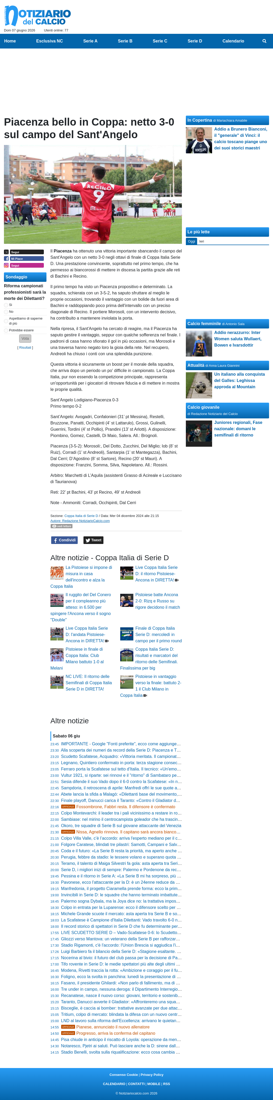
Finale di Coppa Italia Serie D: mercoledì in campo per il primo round (158, 634)
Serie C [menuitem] (160, 41)
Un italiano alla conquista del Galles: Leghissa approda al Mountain (239, 380)
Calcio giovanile (203, 407)
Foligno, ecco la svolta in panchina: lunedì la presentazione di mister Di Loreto (133, 976)
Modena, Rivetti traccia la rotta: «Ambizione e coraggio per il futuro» (124, 970)
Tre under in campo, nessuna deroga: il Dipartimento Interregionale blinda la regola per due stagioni (153, 989)
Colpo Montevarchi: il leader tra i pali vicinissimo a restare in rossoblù (125, 813)
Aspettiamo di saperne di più (26, 320)
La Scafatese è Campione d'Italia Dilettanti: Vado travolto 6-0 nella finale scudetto (136, 920)
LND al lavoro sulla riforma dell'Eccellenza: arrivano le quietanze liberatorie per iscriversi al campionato (157, 1020)
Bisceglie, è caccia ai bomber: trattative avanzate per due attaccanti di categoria (135, 1008)
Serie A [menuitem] (90, 41)
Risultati (25, 347)
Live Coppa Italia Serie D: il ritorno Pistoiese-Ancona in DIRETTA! (156, 573)
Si (10, 305)
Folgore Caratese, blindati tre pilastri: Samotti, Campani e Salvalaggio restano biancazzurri (145, 844)
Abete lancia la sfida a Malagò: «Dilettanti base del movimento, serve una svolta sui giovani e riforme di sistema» (166, 794)
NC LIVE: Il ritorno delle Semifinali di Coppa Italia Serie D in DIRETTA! (89, 682)
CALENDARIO (114, 1084)
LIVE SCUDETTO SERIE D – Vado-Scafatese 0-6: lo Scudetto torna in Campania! (137, 932)
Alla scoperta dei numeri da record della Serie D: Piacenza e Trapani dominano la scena (143, 750)
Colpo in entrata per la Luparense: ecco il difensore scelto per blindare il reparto (135, 907)
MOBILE (153, 1084)
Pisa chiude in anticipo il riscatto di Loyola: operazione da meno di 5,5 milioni (132, 1039)
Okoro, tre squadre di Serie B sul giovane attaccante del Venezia (121, 825)
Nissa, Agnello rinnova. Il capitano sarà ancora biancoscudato (126, 832)
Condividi (64, 540)
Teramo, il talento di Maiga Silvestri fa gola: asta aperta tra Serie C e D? (127, 863)
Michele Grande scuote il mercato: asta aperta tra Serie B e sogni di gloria (130, 914)
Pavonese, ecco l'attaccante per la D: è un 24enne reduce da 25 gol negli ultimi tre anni (142, 882)
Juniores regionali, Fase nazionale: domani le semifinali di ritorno (238, 428)
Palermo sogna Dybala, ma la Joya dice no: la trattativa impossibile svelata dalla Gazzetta (144, 901)
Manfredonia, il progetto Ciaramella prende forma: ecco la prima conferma (130, 888)
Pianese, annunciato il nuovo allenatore (105, 1027)
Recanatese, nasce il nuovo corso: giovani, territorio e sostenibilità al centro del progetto (143, 995)
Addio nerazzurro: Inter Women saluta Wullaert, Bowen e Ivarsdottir (237, 338)
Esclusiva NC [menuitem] (49, 41)
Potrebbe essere (21, 330)
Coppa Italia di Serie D (81, 516)
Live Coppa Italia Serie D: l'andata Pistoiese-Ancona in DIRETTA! (87, 634)
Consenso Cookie (123, 1075)
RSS (166, 1084)
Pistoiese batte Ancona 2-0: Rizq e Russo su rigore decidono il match (157, 601)
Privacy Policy (152, 1075)
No (11, 312)
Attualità (195, 365)
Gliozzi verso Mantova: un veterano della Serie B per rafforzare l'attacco (128, 939)
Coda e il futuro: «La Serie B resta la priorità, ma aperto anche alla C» (126, 851)
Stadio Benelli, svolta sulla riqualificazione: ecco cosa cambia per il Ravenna (132, 1052)
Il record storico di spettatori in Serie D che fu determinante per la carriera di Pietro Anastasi (146, 926)
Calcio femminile (204, 323)
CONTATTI (136, 1084)
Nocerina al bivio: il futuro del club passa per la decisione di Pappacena (127, 958)
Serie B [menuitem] (125, 41)
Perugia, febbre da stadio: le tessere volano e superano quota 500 (122, 857)
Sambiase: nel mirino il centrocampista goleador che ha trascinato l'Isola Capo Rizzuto (141, 819)
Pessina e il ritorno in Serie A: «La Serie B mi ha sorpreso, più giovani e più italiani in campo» (147, 876)
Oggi (191, 241)
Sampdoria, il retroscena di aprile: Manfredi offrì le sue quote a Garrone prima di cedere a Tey (148, 788)
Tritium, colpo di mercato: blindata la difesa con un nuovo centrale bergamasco (134, 1014)
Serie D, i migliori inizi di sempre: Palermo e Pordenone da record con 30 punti (134, 869)
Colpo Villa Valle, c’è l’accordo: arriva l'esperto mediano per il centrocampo (130, 838)
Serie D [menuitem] (195, 41)
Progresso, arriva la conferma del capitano (108, 1033)
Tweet (94, 540)
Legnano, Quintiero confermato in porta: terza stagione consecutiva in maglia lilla (136, 763)
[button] (25, 339)
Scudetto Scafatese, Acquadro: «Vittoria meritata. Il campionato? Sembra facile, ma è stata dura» (151, 756)
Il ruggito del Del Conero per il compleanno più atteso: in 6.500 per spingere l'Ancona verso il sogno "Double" (80, 607)
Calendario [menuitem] (233, 41)
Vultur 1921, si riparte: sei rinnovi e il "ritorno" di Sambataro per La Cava (128, 775)
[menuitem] (264, 41)
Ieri (201, 241)
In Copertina (199, 120)
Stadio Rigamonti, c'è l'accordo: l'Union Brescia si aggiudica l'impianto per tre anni (137, 945)
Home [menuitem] (10, 41)
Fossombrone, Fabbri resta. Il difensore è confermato (118, 807)
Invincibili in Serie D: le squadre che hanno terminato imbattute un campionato (133, 895)
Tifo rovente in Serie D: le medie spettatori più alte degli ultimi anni (122, 964)
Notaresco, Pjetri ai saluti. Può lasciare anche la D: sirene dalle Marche (127, 1046)
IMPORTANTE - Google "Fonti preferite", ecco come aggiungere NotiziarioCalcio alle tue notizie (150, 744)
